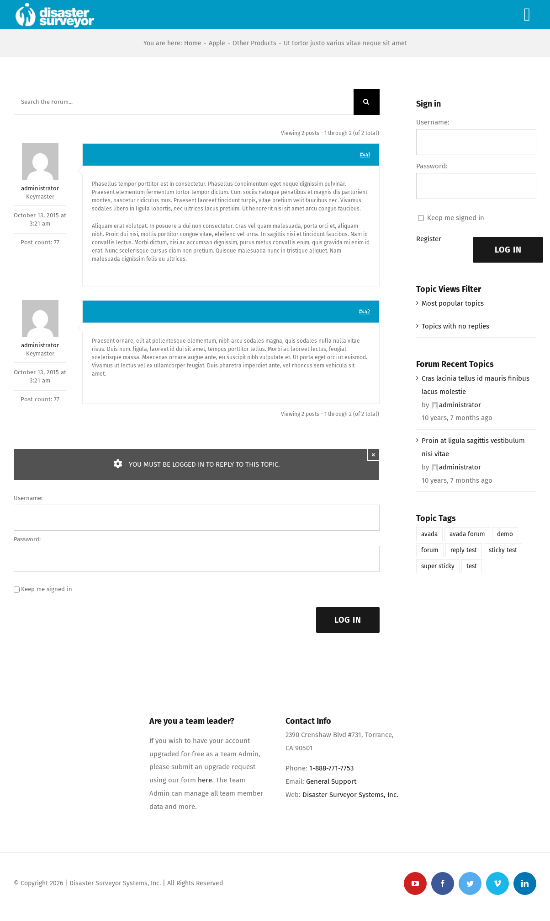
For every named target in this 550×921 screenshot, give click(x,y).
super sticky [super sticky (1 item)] (438, 566)
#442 (364, 311)
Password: (27, 539)
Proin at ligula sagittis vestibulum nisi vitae (473, 447)
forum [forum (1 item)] (430, 550)
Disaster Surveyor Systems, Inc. (350, 795)
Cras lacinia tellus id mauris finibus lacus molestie (475, 385)
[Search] (367, 102)
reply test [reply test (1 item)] (463, 550)
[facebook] (442, 883)
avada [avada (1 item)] (429, 534)
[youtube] (415, 883)
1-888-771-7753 (331, 768)
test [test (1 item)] (471, 566)
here (205, 780)
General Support (331, 781)
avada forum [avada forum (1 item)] (467, 534)
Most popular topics (453, 303)
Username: (28, 498)
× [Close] (373, 454)
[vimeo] (497, 883)
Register (428, 239)
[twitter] (470, 883)
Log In (347, 620)
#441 (365, 154)
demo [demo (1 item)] (505, 534)
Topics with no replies (455, 326)
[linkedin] (524, 883)
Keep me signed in (46, 589)
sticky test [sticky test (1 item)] (503, 550)
